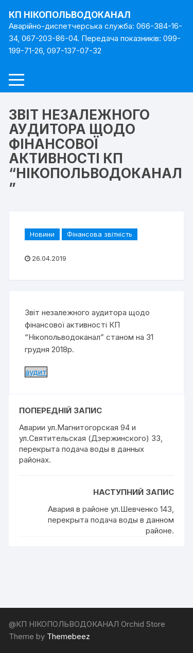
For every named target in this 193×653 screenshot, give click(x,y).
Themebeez (68, 636)
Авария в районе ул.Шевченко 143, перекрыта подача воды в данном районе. (111, 519)
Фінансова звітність (99, 234)
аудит (36, 372)
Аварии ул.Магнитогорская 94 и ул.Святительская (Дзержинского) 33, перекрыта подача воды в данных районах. (91, 443)
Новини (42, 234)
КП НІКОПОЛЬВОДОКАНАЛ (70, 15)
